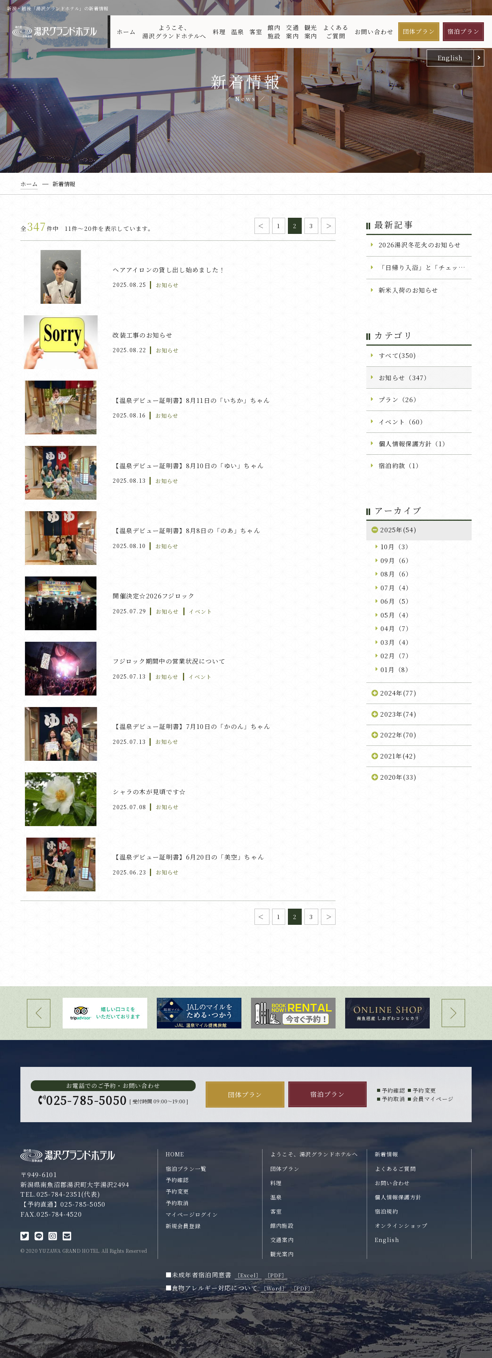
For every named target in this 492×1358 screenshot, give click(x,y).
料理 (219, 31)
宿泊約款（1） (400, 465)
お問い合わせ (374, 31)
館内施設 (274, 31)
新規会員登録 (183, 1226)
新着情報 (386, 1154)
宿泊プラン (463, 31)
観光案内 (310, 31)
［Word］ (274, 1288)
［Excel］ (248, 1275)
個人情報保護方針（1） (414, 443)
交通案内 (292, 31)
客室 (256, 31)
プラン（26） (399, 399)
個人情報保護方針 (398, 1197)
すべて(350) (397, 355)
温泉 (237, 31)
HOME (175, 1154)
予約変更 (177, 1191)
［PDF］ (276, 1275)
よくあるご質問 (336, 31)
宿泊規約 (386, 1211)
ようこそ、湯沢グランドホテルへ (174, 31)
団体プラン (419, 31)
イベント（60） (402, 421)
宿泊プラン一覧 (186, 1169)
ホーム (126, 31)
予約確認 (177, 1180)
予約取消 (177, 1203)
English (450, 57)
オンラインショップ (401, 1225)
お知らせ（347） (404, 377)
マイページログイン (192, 1214)
